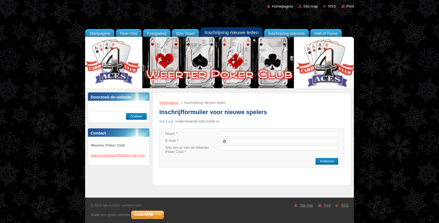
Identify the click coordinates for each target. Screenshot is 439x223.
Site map (310, 6)
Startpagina (168, 102)
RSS (332, 6)
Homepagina (282, 6)
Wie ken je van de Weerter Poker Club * (187, 149)
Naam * (171, 133)
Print (350, 6)
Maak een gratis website (110, 215)
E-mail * (171, 140)
